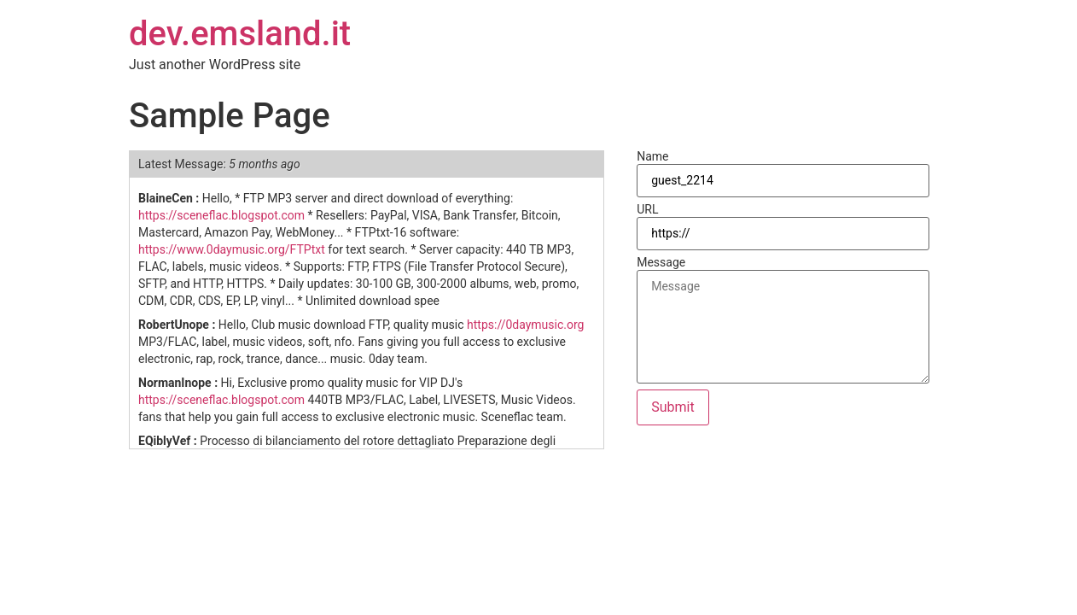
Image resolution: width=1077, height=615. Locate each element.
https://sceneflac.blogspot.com (221, 215)
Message (661, 262)
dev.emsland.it (240, 34)
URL (647, 209)
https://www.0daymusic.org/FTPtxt (231, 249)
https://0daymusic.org (525, 324)
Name (652, 156)
